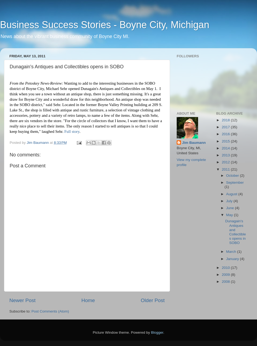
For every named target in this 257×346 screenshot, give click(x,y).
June (230, 208)
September (235, 182)
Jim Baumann (194, 143)
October (233, 176)
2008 (226, 282)
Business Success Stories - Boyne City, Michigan (104, 24)
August (232, 194)
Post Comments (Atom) (50, 311)
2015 (226, 141)
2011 (226, 169)
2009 (226, 275)
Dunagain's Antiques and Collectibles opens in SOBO (235, 232)
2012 (226, 162)
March (231, 252)
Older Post (153, 300)
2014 (226, 148)
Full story (71, 131)
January (233, 259)
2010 (226, 268)
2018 (226, 120)
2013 (226, 155)
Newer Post (22, 300)
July (230, 201)
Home (88, 300)
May (230, 215)
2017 (226, 127)
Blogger (157, 332)
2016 (226, 134)
